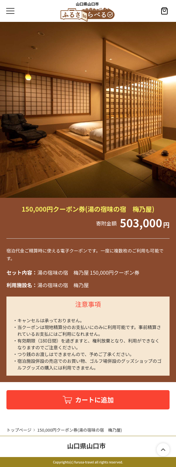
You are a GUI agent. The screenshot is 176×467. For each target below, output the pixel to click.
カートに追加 (94, 399)
